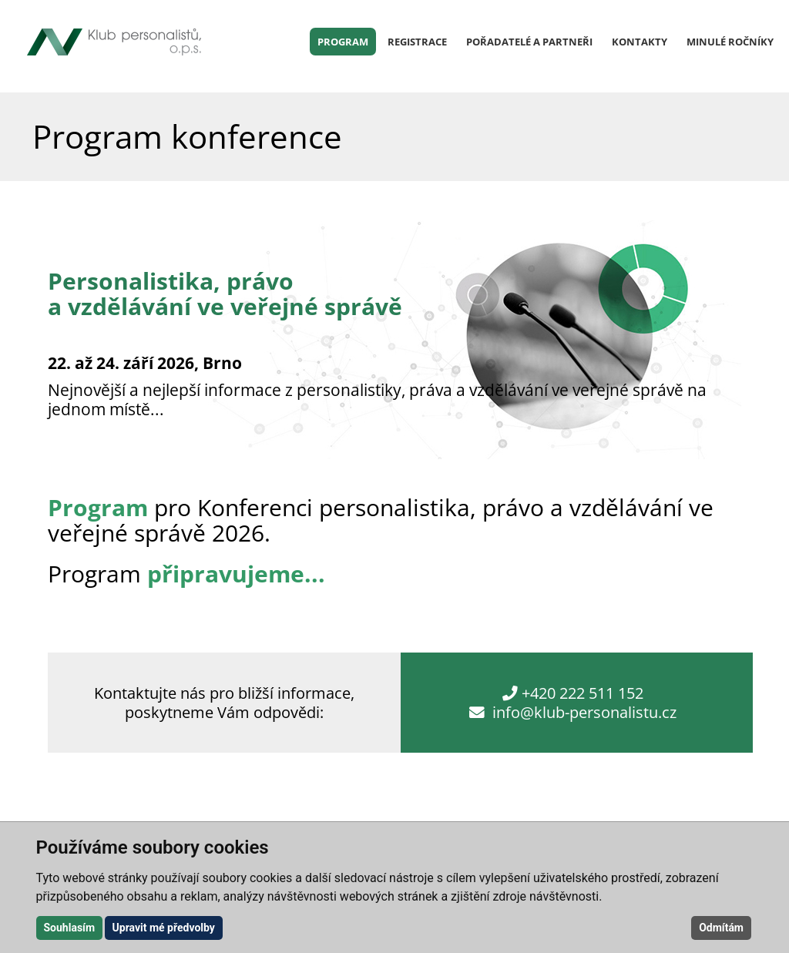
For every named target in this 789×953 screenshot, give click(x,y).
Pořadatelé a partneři (529, 42)
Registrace (417, 42)
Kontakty (639, 42)
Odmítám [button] (721, 927)
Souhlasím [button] (70, 927)
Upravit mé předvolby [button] (163, 927)
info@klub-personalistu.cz (584, 712)
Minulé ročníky (730, 42)
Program (342, 42)
